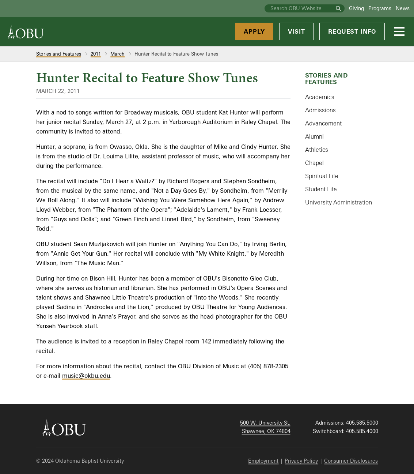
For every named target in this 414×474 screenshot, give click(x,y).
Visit (296, 31)
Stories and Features (58, 54)
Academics (319, 97)
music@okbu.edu (86, 375)
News (403, 8)
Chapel (314, 162)
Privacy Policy (301, 461)
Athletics (316, 149)
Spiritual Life (321, 176)
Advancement (323, 123)
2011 (96, 54)
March (117, 54)
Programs (379, 8)
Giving (356, 8)
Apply (254, 31)
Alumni (314, 136)
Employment (263, 461)
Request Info (352, 31)
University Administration (338, 202)
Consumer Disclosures (351, 461)
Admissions (320, 110)
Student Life (321, 189)
